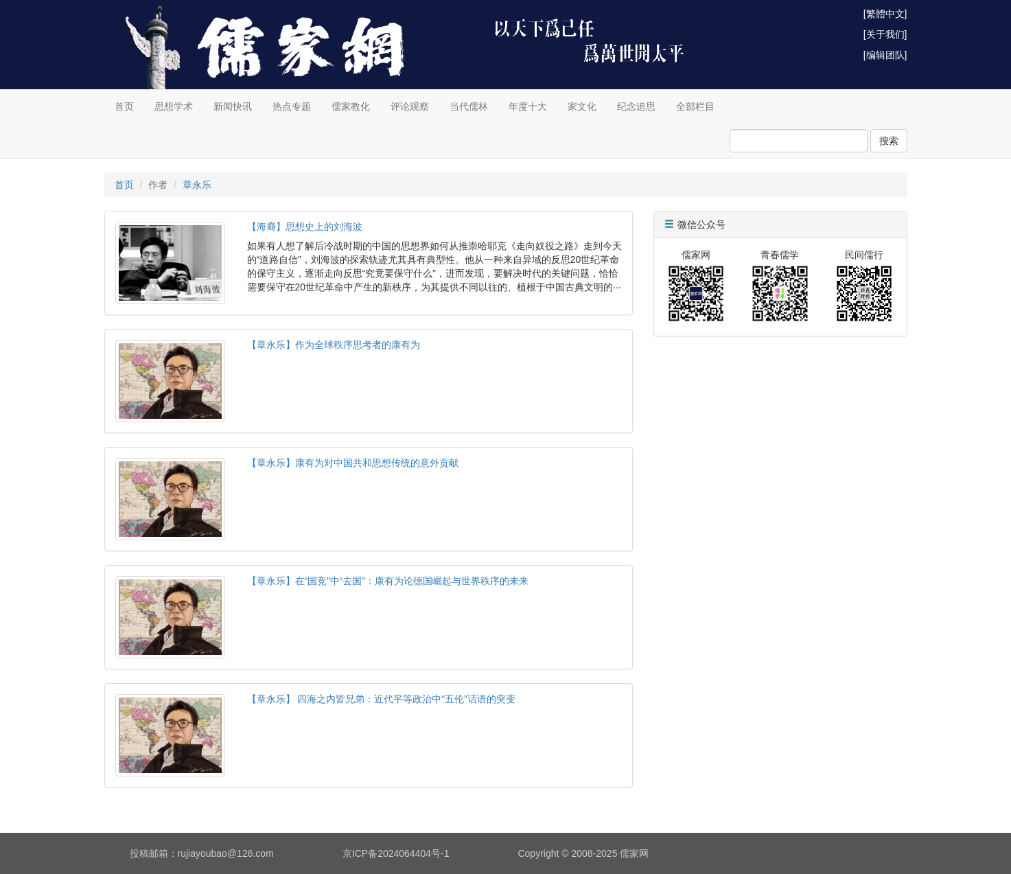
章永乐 (197, 184)
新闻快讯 (232, 106)
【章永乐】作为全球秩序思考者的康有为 (333, 344)
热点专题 (291, 106)
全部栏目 (695, 106)
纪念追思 (636, 106)
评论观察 (410, 106)
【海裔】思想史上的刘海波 (304, 226)
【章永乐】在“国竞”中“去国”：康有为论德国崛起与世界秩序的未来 (388, 580)
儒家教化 (351, 106)
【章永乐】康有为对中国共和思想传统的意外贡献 (352, 462)
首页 (124, 106)
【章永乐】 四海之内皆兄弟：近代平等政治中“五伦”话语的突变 (381, 698)
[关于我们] (885, 34)
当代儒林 (469, 106)
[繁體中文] (885, 13)
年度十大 (528, 106)
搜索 (888, 140)
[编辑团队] (885, 54)
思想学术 (173, 106)
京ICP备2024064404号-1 (396, 853)
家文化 (582, 106)
